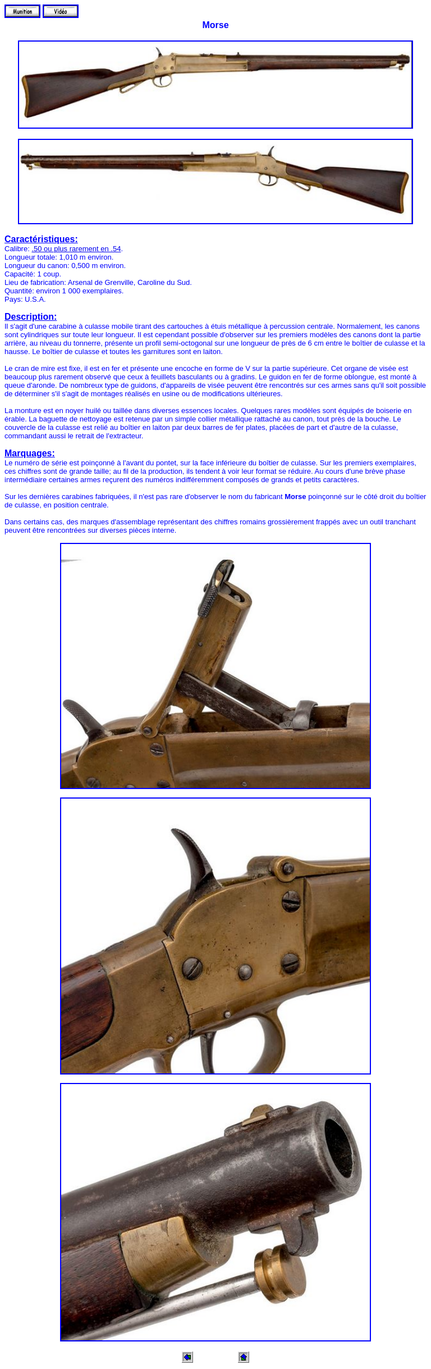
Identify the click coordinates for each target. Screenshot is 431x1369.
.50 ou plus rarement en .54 (76, 248)
